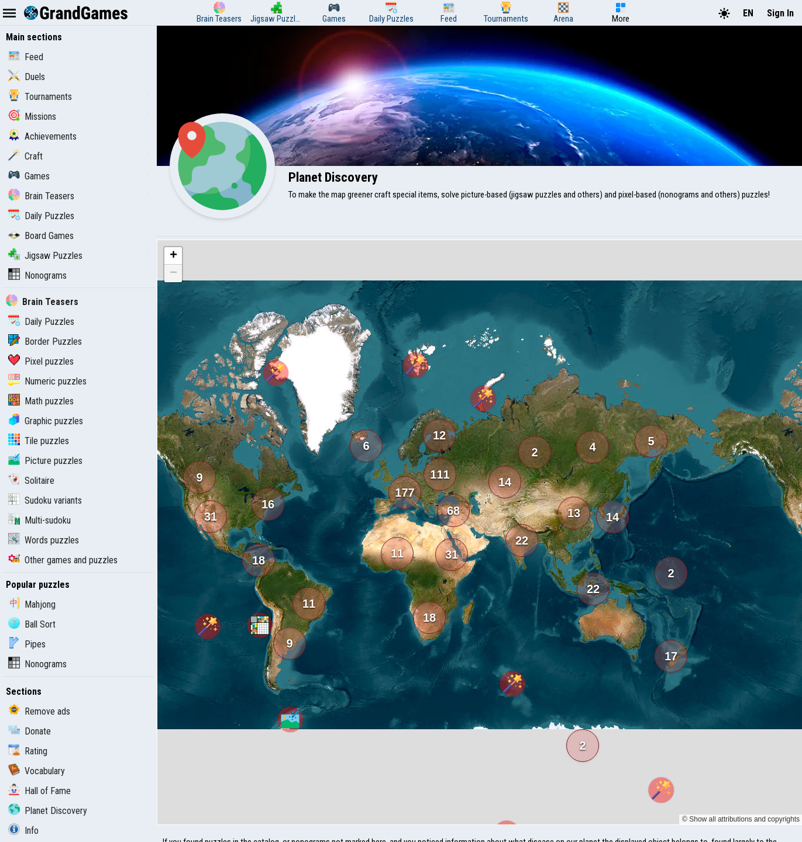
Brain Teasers (41, 196)
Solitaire (31, 480)
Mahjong (32, 604)
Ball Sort (32, 624)
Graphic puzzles (45, 421)
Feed (25, 57)
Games (29, 176)
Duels (26, 76)
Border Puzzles (45, 341)
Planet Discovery (47, 810)
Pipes (27, 644)
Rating (27, 751)
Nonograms (37, 275)
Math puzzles (41, 401)
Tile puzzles (38, 440)
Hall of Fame (39, 790)
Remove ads (39, 711)
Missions (32, 116)
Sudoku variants (45, 500)
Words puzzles (43, 540)
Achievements (42, 136)
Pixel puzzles (41, 361)
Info (23, 830)
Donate (29, 731)
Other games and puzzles (63, 560)
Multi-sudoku (39, 520)
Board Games (41, 235)
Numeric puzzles (47, 381)
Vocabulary (36, 771)
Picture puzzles (45, 460)
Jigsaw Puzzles (45, 255)
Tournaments (40, 96)
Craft (25, 156)
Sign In (780, 13)
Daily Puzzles (41, 215)
